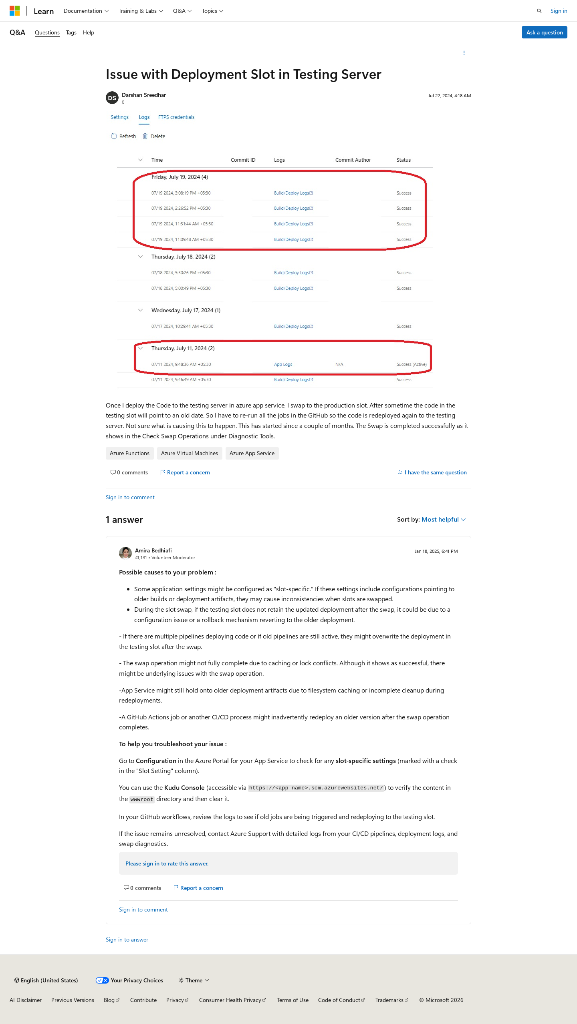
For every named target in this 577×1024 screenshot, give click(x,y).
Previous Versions (72, 1000)
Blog (109, 1000)
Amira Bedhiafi (153, 550)
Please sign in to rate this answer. (166, 863)
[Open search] (539, 11)
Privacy (175, 1000)
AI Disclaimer (26, 1000)
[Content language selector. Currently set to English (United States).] (46, 980)
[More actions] (464, 52)
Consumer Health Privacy (230, 1000)
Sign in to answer (127, 939)
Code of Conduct (339, 1000)
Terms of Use (293, 1000)
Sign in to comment (130, 497)
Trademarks (389, 1000)
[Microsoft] (15, 11)
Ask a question (545, 32)
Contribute (143, 1000)
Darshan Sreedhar (144, 94)
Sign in (559, 10)
